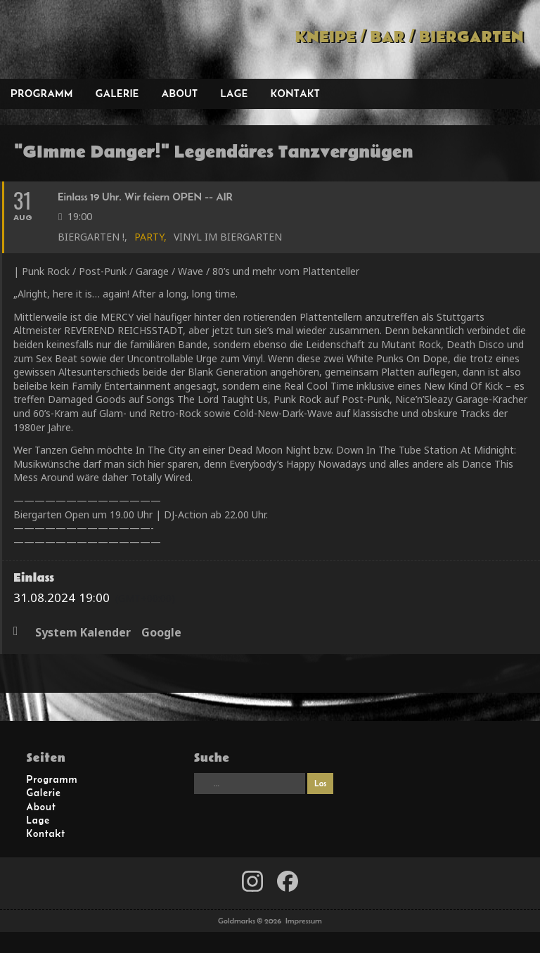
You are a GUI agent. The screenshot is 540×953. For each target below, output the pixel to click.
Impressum (303, 920)
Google (161, 633)
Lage (234, 93)
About (180, 93)
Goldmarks (99, 39)
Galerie (117, 93)
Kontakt (296, 93)
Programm (42, 93)
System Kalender (83, 633)
